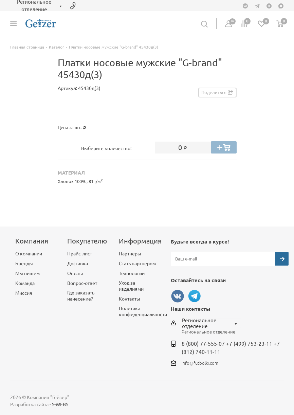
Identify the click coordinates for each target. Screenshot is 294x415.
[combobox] (211, 323)
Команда (25, 283)
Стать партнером (137, 263)
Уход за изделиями (131, 286)
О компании (28, 253)
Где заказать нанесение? (80, 296)
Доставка (77, 263)
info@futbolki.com (200, 363)
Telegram (194, 296)
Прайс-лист (79, 253)
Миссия (23, 293)
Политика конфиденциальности (143, 311)
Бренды (24, 263)
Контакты (129, 299)
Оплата (75, 273)
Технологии (132, 273)
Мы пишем (27, 273)
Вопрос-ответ (82, 283)
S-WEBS (60, 404)
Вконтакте (177, 296)
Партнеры (130, 253)
